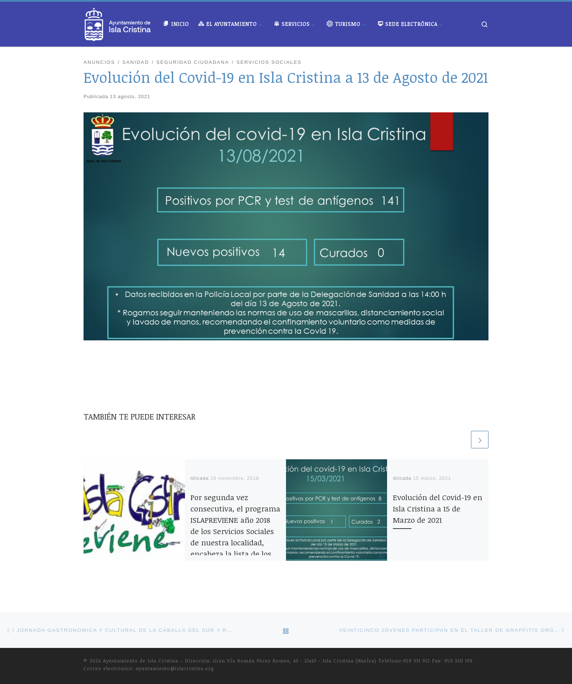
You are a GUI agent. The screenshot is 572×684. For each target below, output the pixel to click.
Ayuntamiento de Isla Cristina (140, 660)
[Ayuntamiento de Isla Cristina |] (118, 22)
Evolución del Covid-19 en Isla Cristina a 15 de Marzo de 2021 (437, 508)
